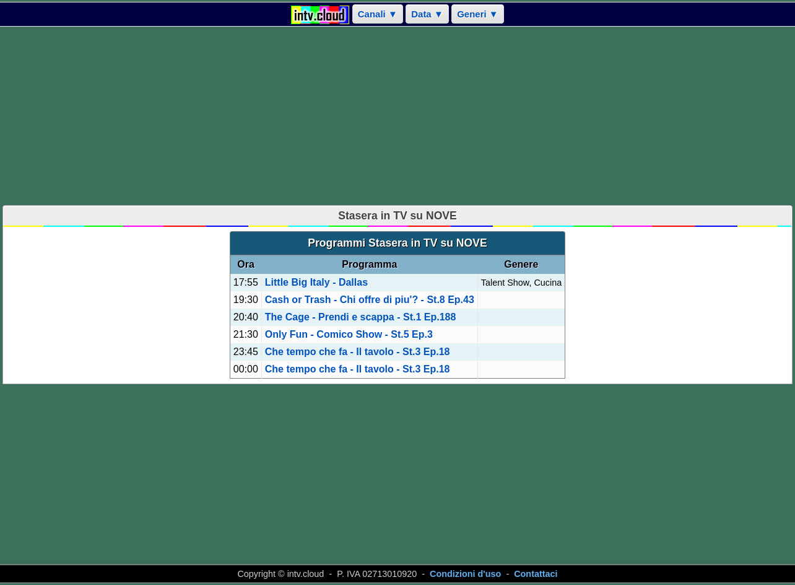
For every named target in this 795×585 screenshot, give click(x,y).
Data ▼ (427, 14)
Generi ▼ (477, 14)
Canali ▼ (378, 14)
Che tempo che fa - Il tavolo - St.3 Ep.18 (357, 351)
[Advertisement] (397, 116)
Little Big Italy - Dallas (316, 282)
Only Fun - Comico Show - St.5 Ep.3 (349, 334)
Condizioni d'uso (465, 574)
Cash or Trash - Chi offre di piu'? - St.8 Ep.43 (369, 299)
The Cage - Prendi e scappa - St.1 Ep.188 (360, 317)
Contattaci (535, 574)
